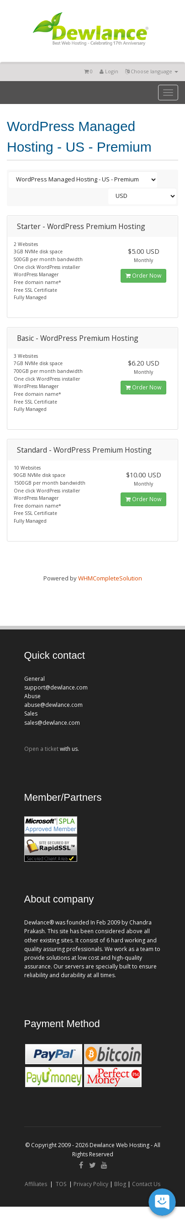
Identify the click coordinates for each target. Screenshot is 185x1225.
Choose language (151, 71)
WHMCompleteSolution (110, 578)
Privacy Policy (91, 1184)
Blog (120, 1184)
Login (109, 71)
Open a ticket (41, 749)
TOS (61, 1184)
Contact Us (146, 1184)
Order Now (143, 275)
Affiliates (36, 1184)
